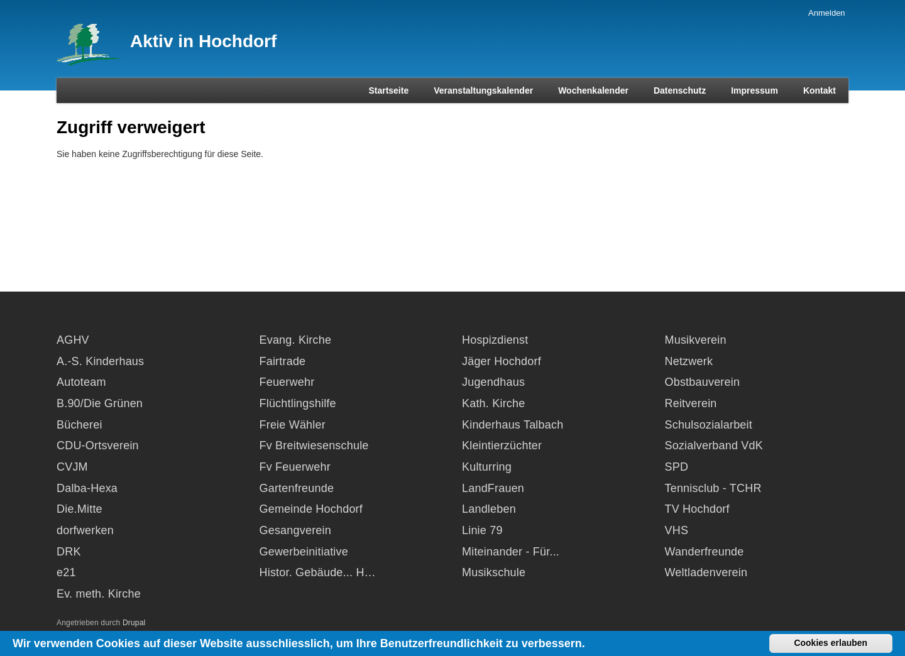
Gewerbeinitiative (304, 551)
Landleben (489, 509)
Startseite (388, 90)
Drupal (134, 622)
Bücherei (79, 424)
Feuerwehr (287, 382)
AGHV (73, 340)
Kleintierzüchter (502, 445)
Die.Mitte (79, 509)
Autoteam (81, 382)
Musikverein (696, 340)
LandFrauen (493, 488)
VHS (677, 530)
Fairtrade (283, 361)
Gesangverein (295, 530)
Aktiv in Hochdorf (203, 41)
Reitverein (691, 403)
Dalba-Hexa (87, 488)
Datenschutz (680, 90)
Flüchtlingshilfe (298, 403)
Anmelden (826, 13)
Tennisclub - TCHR (713, 488)
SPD (677, 467)
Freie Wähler (293, 424)
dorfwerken (85, 530)
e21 (66, 572)
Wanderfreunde (704, 551)
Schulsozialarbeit (708, 424)
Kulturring (487, 467)
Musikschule (493, 572)
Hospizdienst (495, 340)
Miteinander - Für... (510, 551)
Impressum (754, 90)
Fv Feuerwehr (295, 467)
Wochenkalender (593, 90)
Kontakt (819, 90)
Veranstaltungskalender (483, 90)
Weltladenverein (706, 572)
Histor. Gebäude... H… (318, 572)
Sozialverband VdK (714, 445)
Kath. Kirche (493, 403)
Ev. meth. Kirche (99, 594)
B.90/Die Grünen (100, 403)
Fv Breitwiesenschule (314, 445)
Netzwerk (689, 361)
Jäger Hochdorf (501, 361)
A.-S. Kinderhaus (100, 361)
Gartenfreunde (297, 488)
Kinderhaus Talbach (512, 424)
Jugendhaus (493, 382)
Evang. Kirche (296, 340)
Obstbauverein (702, 382)
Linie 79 (482, 530)
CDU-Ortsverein (98, 445)
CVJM (72, 467)
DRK (69, 551)
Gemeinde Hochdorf (311, 509)
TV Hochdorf (697, 509)
